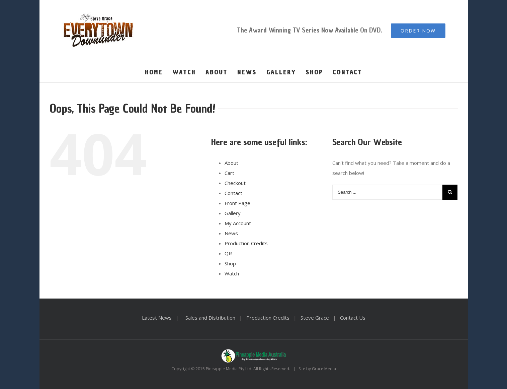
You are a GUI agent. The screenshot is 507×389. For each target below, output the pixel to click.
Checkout (235, 183)
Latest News (157, 317)
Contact (233, 193)
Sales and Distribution (210, 317)
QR (228, 253)
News (231, 233)
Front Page (237, 203)
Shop (230, 263)
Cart (229, 173)
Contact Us (352, 317)
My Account (238, 223)
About (231, 162)
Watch (232, 273)
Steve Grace (315, 317)
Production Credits (246, 243)
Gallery (233, 213)
